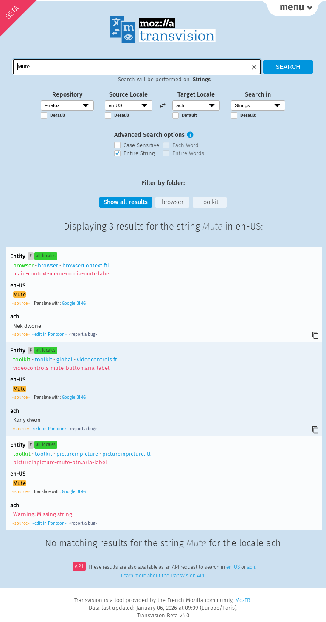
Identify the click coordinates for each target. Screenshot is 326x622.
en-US (233, 567)
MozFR (242, 600)
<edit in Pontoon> (49, 334)
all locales (46, 255)
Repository (67, 94)
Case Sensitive (141, 145)
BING (81, 303)
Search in (258, 94)
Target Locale (196, 94)
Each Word (185, 145)
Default (57, 115)
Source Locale (128, 94)
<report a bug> (82, 334)
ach (251, 567)
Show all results (126, 202)
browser (172, 202)
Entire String (139, 153)
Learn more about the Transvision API (162, 576)
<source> (21, 303)
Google (68, 303)
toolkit (210, 202)
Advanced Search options (149, 135)
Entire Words (188, 153)
